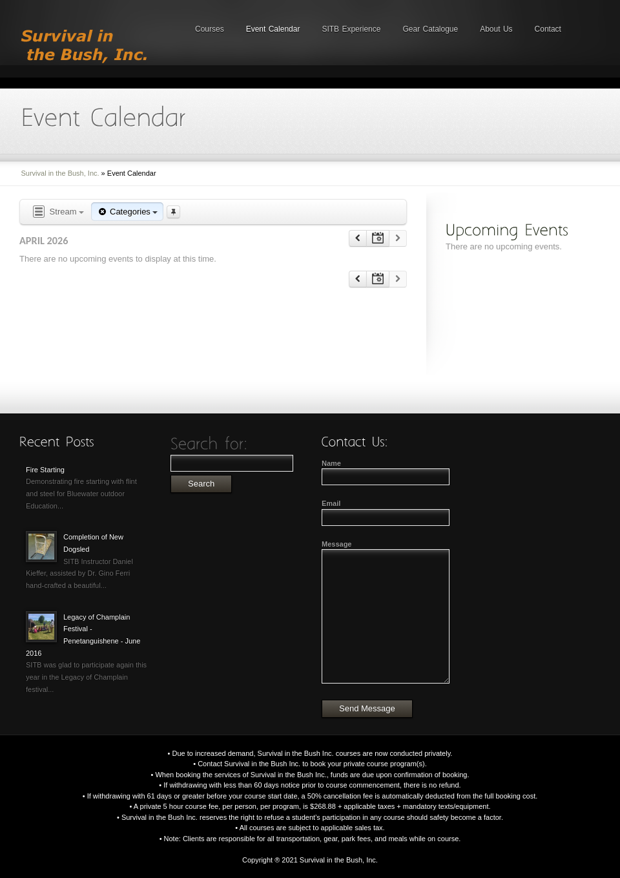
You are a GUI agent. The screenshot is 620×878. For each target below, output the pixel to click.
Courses (209, 29)
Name (331, 463)
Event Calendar (273, 29)
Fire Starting (45, 470)
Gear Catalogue (430, 29)
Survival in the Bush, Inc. (60, 173)
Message (336, 544)
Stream (57, 212)
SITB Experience (351, 29)
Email (331, 503)
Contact (548, 29)
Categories (127, 211)
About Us (496, 29)
